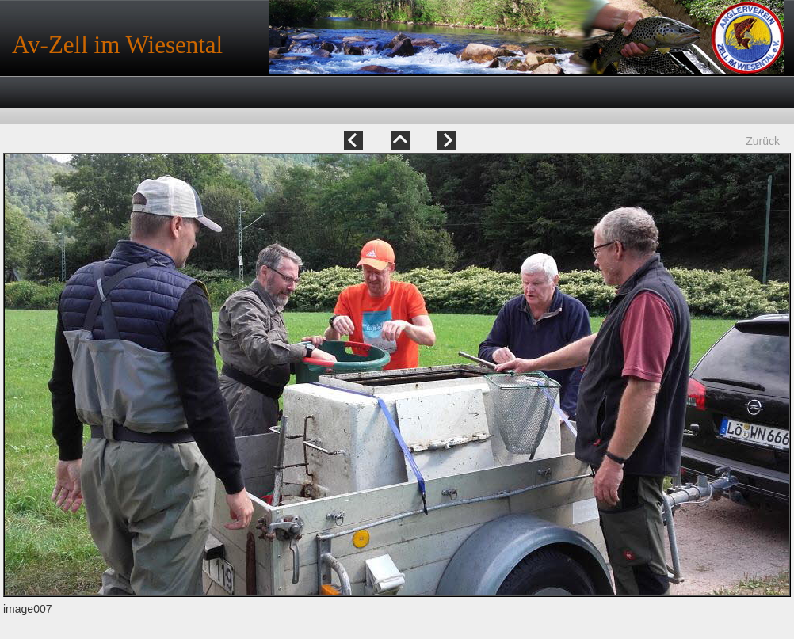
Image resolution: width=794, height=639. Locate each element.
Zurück (763, 141)
